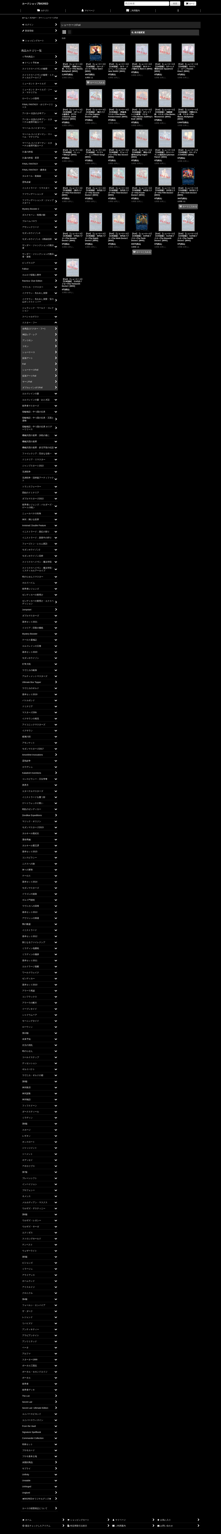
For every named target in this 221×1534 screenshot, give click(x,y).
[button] (178, 11)
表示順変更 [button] (138, 32)
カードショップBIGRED (35, 3)
